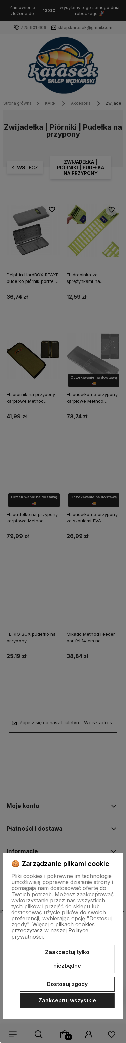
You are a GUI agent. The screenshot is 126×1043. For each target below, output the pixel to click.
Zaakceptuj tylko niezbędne (67, 959)
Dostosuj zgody (67, 984)
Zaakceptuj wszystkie (67, 1000)
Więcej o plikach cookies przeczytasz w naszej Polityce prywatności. (53, 930)
